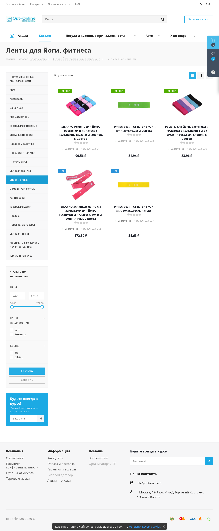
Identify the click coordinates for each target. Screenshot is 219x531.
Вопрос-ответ (98, 458)
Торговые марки (18, 478)
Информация (58, 451)
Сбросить (27, 380)
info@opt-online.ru (150, 483)
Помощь (96, 451)
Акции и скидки (59, 480)
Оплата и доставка (61, 464)
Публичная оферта (20, 473)
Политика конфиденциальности (22, 465)
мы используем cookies (145, 526)
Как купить (55, 458)
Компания (14, 451)
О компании (15, 458)
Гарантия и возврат (61, 469)
